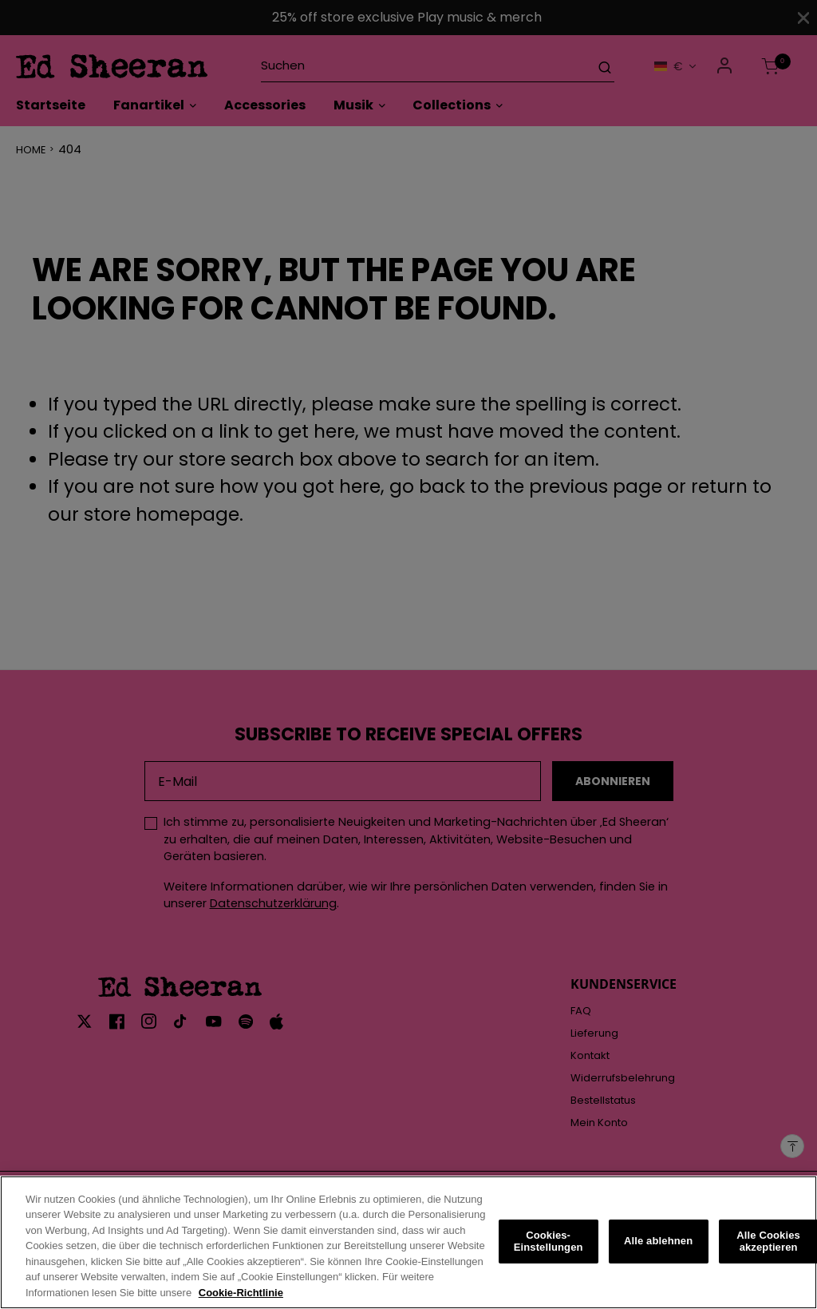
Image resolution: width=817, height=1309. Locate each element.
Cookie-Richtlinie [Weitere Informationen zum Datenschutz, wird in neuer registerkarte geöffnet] (241, 1302)
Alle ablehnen (658, 1250)
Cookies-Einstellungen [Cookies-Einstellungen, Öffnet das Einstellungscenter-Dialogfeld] (548, 1250)
